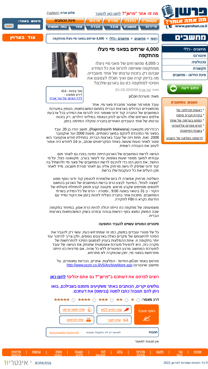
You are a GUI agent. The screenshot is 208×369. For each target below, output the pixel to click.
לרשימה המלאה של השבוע (184, 138)
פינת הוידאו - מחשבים (189, 75)
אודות (197, 352)
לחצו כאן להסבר (108, 14)
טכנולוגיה (199, 62)
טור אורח (145, 90)
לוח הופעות (101, 353)
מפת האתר (58, 353)
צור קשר (179, 353)
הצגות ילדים (79, 353)
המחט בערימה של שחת (186, 120)
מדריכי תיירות (140, 353)
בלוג (120, 352)
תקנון (159, 352)
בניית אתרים (26, 362)
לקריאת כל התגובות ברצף (64, 332)
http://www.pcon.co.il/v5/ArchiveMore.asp (99, 265)
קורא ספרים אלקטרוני (187, 125)
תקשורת (199, 68)
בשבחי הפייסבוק (191, 131)
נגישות (36, 352)
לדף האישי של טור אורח (66, 98)
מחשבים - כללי (195, 49)
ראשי (154, 38)
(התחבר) (53, 13)
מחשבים (139, 38)
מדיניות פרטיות (16, 353)
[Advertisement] (184, 225)
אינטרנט (199, 56)
